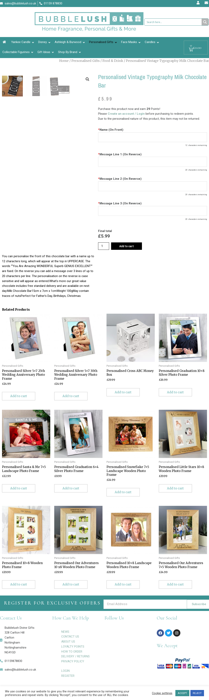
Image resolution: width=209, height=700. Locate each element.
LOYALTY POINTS (72, 646)
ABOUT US (68, 641)
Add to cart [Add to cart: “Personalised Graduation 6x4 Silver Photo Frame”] (70, 488)
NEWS (65, 632)
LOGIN (65, 671)
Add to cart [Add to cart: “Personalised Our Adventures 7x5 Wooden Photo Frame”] (175, 584)
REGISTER (67, 676)
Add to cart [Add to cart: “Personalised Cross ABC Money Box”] (123, 392)
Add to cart (126, 246)
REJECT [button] (197, 693)
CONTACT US (70, 636)
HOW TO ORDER (71, 651)
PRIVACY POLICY (72, 661)
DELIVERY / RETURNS (75, 656)
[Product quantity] (103, 246)
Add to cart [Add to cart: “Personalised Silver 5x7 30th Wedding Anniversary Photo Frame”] (70, 396)
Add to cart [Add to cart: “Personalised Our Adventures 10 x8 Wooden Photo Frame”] (70, 584)
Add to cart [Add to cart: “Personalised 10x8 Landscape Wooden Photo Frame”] (123, 584)
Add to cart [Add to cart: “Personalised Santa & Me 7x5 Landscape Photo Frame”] (18, 488)
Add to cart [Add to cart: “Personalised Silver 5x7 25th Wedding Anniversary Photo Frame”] (18, 396)
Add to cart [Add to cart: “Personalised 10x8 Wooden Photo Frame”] (18, 584)
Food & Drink (112, 61)
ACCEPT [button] (182, 693)
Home (64, 61)
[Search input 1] (173, 22)
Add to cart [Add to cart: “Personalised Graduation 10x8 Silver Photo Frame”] (175, 392)
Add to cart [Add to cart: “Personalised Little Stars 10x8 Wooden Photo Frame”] (175, 488)
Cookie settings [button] (162, 693)
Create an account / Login (127, 113)
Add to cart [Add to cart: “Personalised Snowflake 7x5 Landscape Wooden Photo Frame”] (123, 492)
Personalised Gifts (85, 61)
